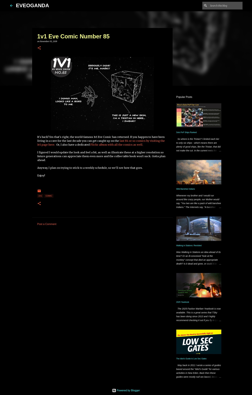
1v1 (40, 196)
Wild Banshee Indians (185, 189)
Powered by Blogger (126, 390)
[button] (39, 48)
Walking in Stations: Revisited (189, 245)
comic (49, 196)
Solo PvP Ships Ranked (186, 132)
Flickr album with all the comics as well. (116, 144)
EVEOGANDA (32, 5)
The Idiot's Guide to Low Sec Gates (191, 359)
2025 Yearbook (182, 302)
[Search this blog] (226, 5)
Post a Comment (46, 224)
